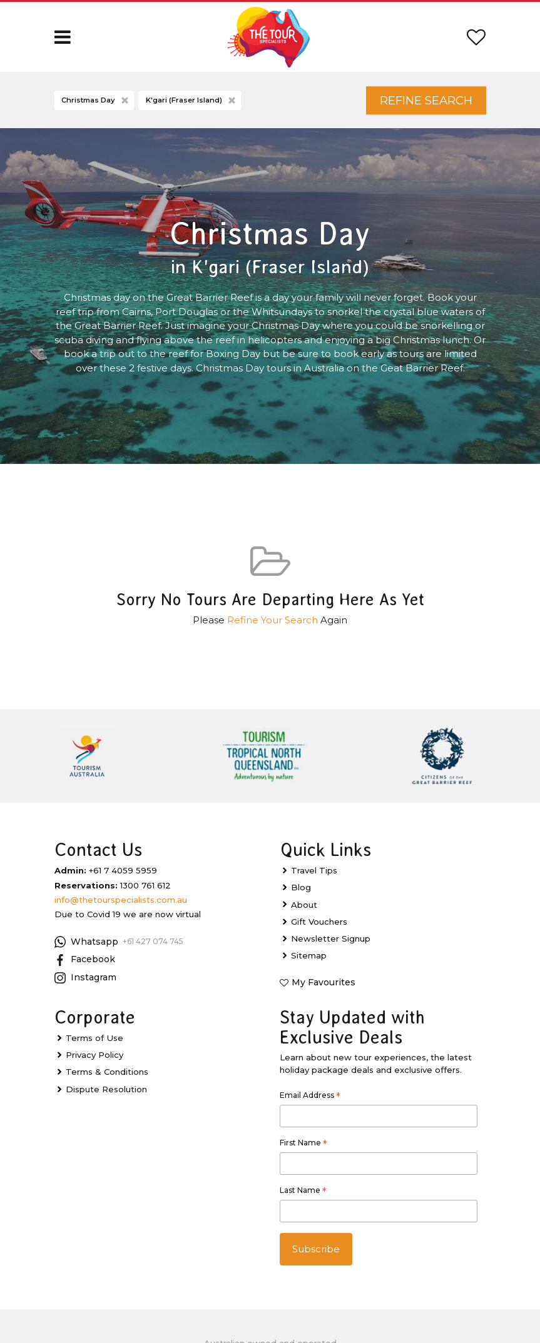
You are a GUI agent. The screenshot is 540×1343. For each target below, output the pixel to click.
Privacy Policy (94, 1055)
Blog (301, 888)
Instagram (85, 978)
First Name (303, 1145)
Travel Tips (314, 871)
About (304, 905)
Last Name (303, 1192)
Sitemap (309, 956)
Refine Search (425, 100)
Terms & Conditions (107, 1072)
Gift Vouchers (319, 922)
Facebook (84, 960)
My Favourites (323, 982)
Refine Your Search (272, 620)
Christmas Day (96, 101)
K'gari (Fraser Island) (192, 101)
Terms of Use (94, 1039)
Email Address (310, 1097)
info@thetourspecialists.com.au (120, 900)
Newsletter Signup (330, 939)
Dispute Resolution (106, 1090)
